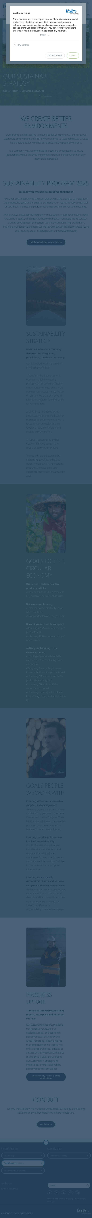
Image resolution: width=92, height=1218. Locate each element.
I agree (73, 55)
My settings (21, 45)
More (45, 35)
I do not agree (54, 55)
